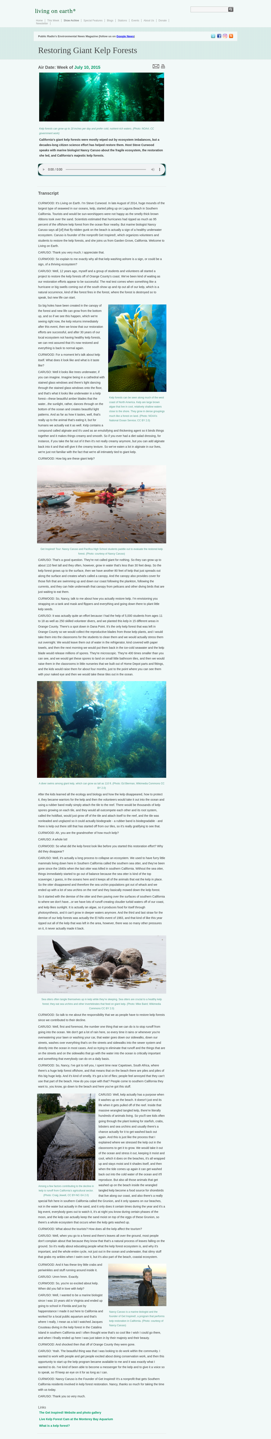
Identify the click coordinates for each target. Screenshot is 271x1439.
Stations (122, 20)
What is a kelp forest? (54, 1425)
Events (135, 20)
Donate (163, 20)
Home (39, 20)
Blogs (110, 20)
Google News (125, 36)
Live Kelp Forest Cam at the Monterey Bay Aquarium (76, 1419)
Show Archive (71, 20)
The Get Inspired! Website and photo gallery (70, 1412)
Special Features (92, 20)
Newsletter (42, 23)
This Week (53, 20)
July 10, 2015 (87, 67)
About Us (149, 20)
